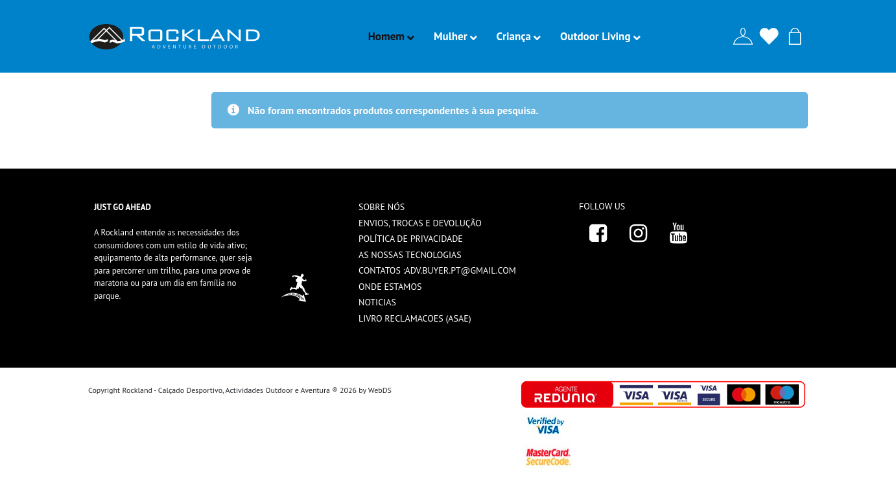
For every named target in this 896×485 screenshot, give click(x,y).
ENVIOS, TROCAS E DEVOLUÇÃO (420, 223)
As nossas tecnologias (410, 254)
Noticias (377, 302)
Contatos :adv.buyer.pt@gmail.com (437, 270)
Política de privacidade (411, 238)
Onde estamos (390, 286)
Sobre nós (382, 206)
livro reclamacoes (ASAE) (415, 318)
